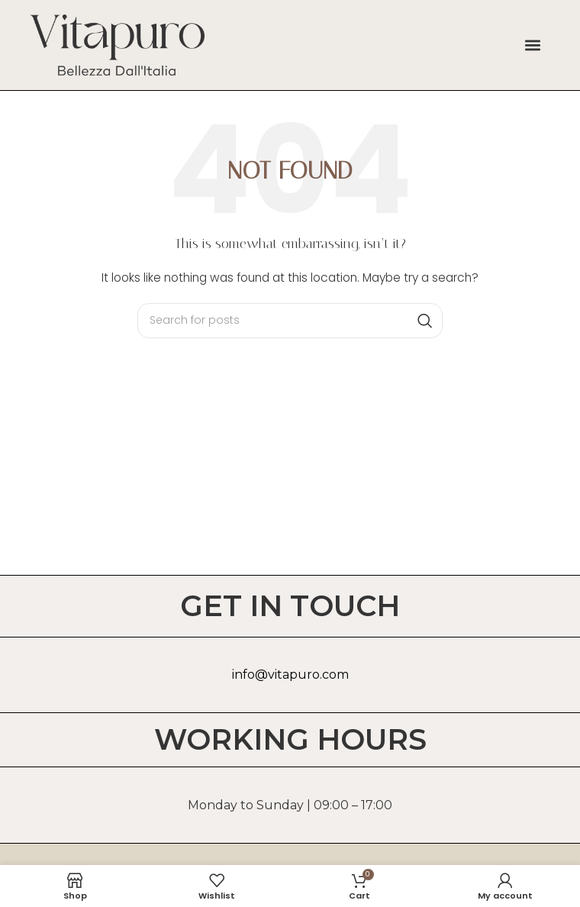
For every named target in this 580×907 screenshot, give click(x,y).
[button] (532, 44)
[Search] (290, 320)
